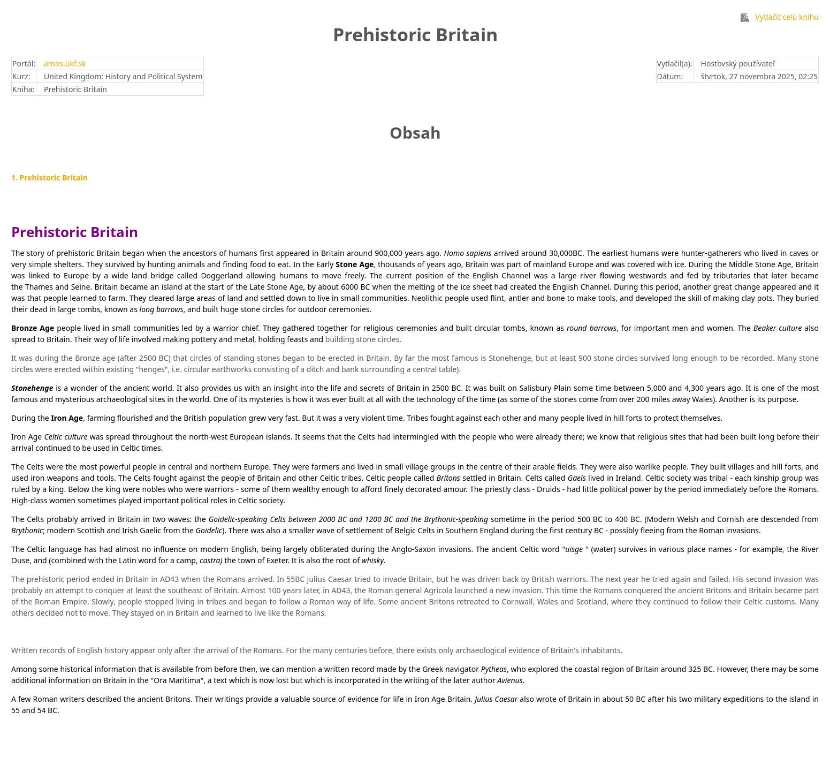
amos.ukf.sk (65, 63)
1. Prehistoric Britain (49, 177)
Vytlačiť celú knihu (780, 17)
